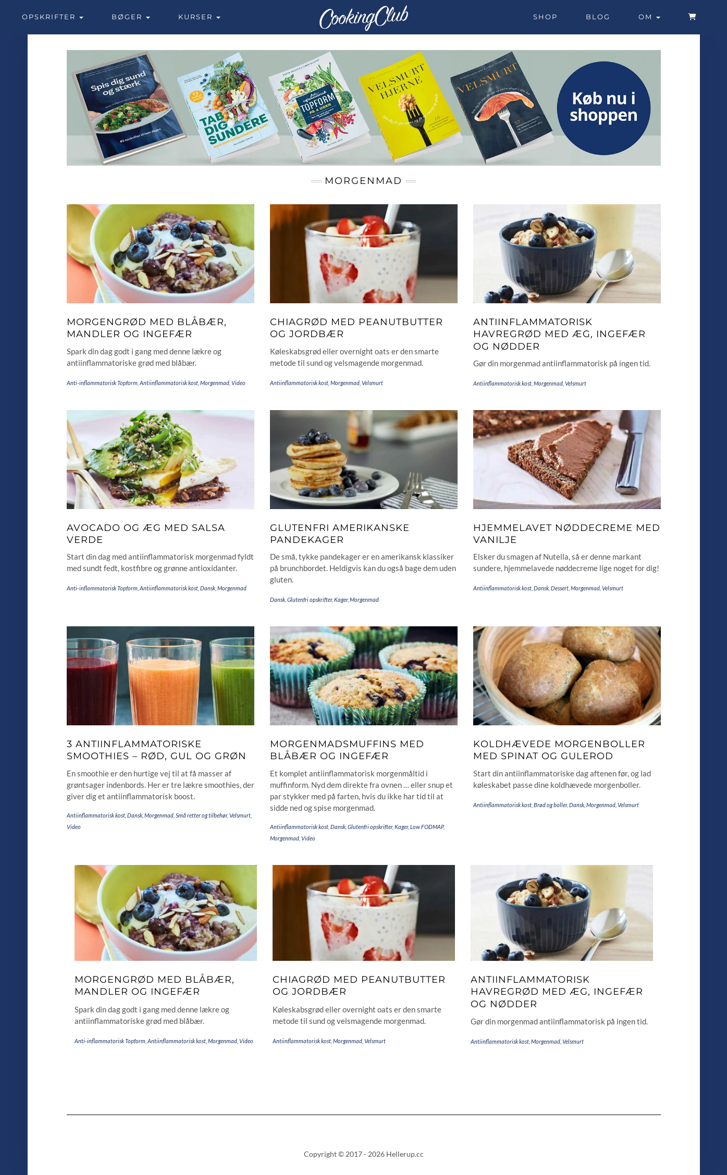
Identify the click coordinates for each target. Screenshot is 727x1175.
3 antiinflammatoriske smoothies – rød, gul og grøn (157, 750)
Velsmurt (372, 382)
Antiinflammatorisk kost (169, 382)
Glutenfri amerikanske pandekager (340, 534)
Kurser (199, 17)
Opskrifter (52, 17)
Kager (341, 599)
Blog (598, 17)
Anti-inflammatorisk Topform (102, 382)
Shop (545, 17)
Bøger (131, 17)
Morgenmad (214, 382)
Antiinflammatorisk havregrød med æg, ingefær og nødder (559, 334)
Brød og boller (550, 804)
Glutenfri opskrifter (309, 599)
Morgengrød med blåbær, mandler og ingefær (147, 328)
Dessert (560, 588)
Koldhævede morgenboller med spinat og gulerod (559, 750)
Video (238, 382)
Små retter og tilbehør (201, 815)
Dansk (207, 588)
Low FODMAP (426, 826)
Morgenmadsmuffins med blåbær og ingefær (347, 750)
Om (649, 17)
